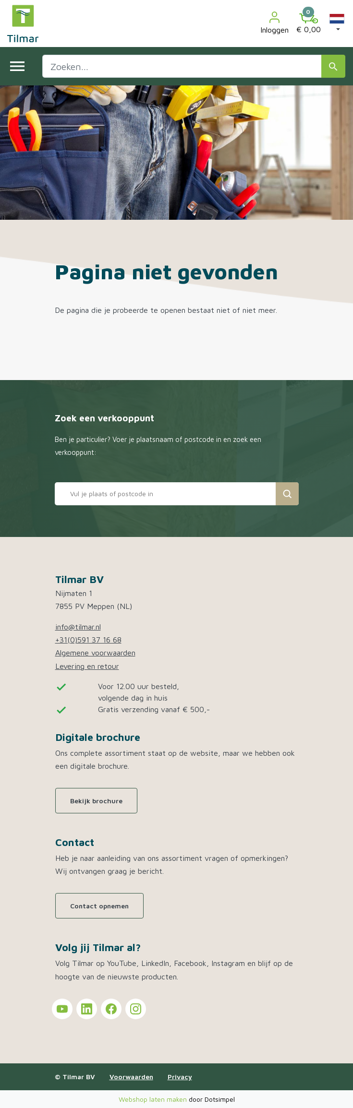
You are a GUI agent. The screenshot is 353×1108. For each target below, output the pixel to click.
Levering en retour (87, 666)
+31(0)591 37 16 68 (88, 639)
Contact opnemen (99, 906)
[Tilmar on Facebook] (111, 1009)
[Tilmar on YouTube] (62, 1009)
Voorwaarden (131, 1076)
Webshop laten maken (154, 1099)
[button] (337, 24)
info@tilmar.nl (78, 626)
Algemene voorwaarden (95, 652)
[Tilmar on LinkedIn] (86, 1009)
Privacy (180, 1076)
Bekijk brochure (96, 801)
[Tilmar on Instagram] (135, 1009)
